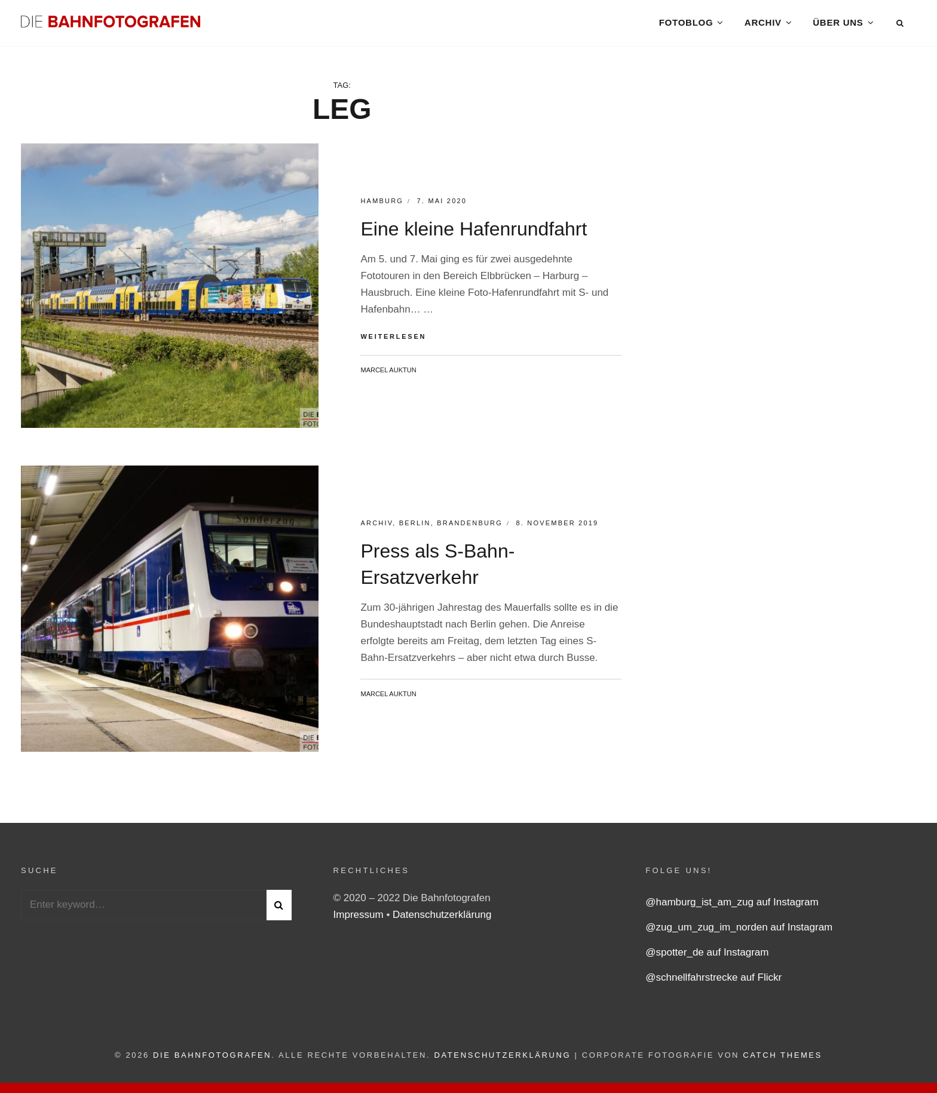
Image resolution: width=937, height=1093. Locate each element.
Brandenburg (470, 525)
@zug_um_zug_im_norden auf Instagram (738, 930)
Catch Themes (782, 1058)
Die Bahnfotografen (212, 1058)
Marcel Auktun (388, 372)
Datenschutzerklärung (442, 918)
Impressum (360, 918)
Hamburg (381, 204)
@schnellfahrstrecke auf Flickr (713, 981)
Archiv (763, 24)
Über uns (838, 24)
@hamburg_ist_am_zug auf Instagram (731, 905)
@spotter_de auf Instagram (706, 956)
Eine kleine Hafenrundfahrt (473, 232)
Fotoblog (686, 24)
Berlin (415, 525)
